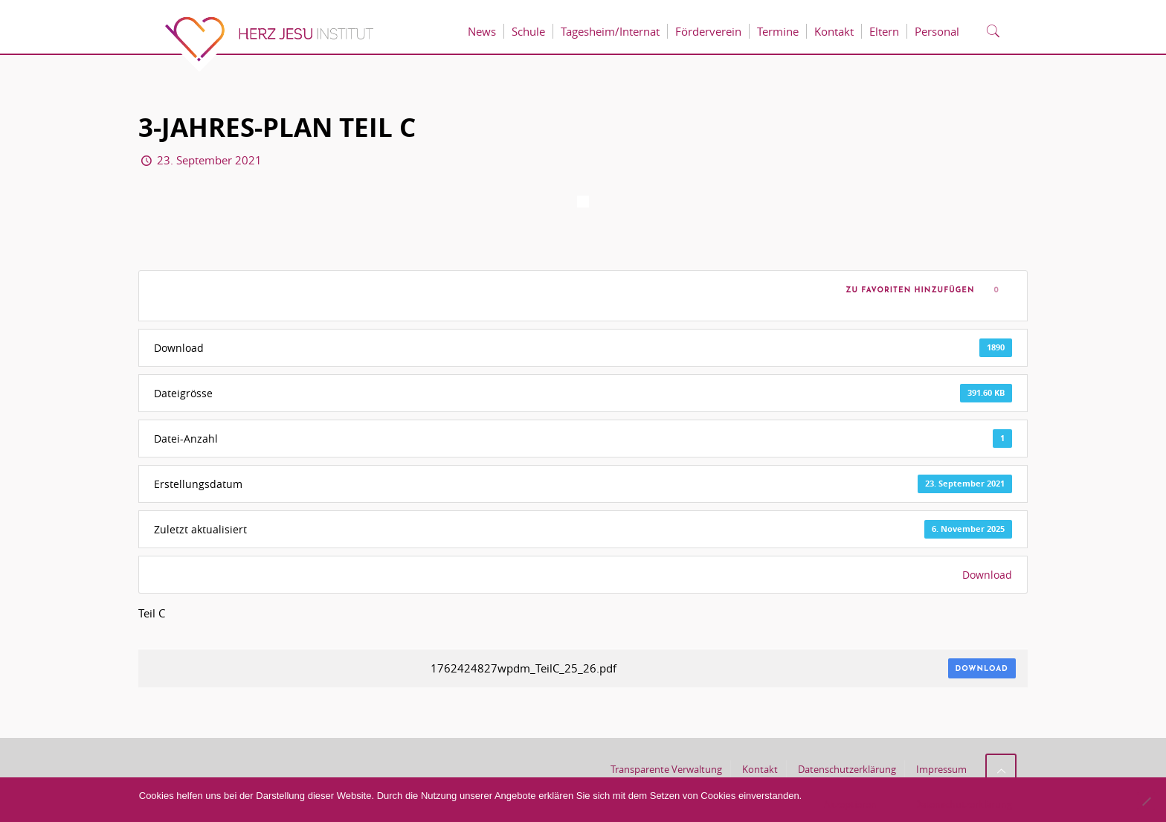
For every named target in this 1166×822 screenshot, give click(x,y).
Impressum (941, 769)
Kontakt (760, 769)
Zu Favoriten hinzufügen (907, 290)
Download (987, 575)
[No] (1146, 801)
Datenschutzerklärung (847, 769)
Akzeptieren (850, 804)
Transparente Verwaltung (666, 769)
